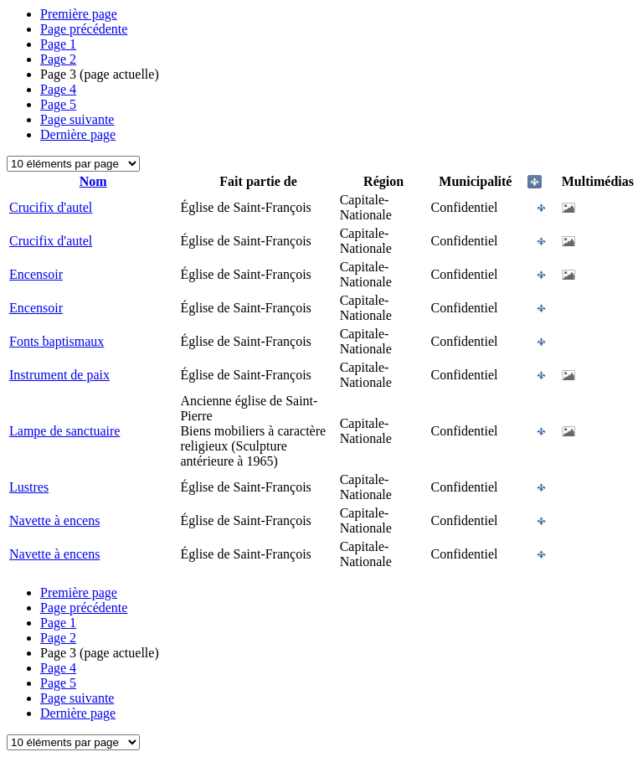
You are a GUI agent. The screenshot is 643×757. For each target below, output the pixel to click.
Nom (93, 181)
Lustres (29, 487)
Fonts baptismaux (56, 341)
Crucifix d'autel (50, 207)
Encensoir (36, 274)
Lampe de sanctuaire (64, 431)
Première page (78, 14)
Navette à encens (54, 520)
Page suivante (77, 119)
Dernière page (78, 134)
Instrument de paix (59, 375)
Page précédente (83, 29)
